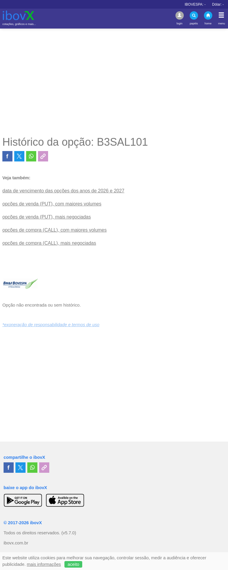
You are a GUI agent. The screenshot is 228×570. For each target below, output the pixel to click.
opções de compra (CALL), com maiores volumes (54, 230)
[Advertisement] (114, 82)
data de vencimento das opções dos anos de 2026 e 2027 (63, 190)
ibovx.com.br (16, 543)
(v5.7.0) (68, 532)
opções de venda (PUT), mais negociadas (46, 216)
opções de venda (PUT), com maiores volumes (51, 203)
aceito (73, 564)
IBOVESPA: (200, 4)
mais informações (44, 564)
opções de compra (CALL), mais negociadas (49, 243)
